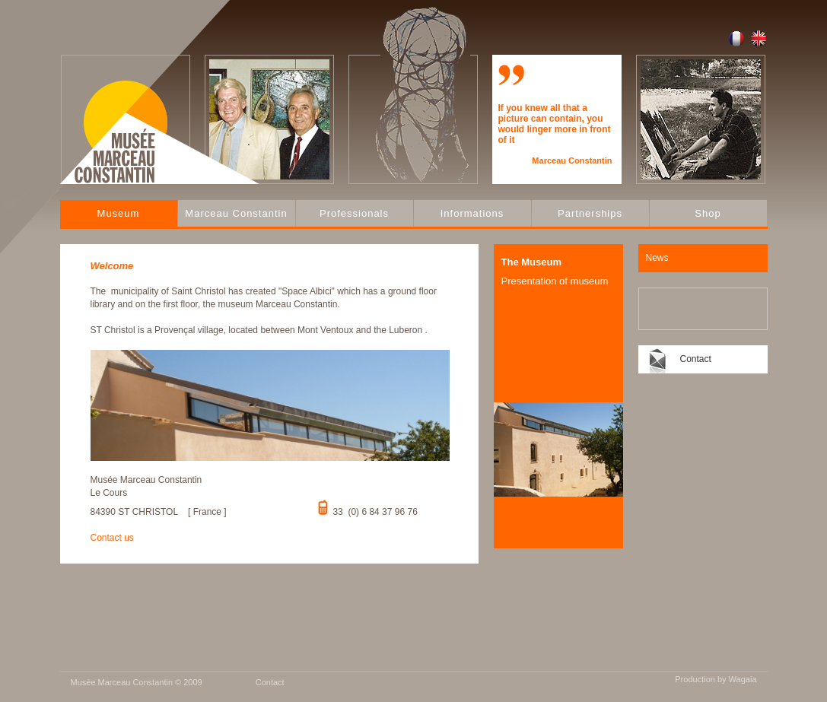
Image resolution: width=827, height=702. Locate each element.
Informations (472, 213)
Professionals (354, 213)
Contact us (112, 537)
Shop (707, 213)
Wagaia (743, 679)
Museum (118, 213)
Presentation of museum (555, 281)
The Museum (531, 262)
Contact (695, 359)
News (657, 258)
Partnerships (590, 213)
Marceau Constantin (236, 213)
